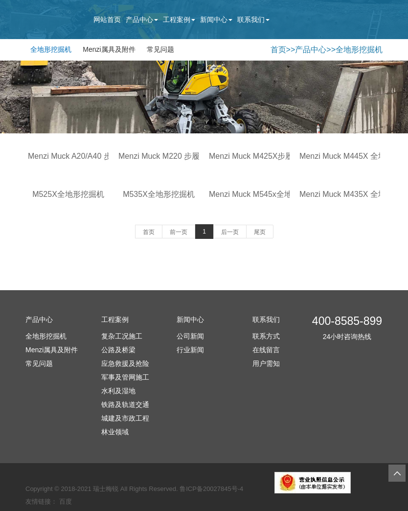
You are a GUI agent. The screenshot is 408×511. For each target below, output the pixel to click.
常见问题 (160, 49)
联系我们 (253, 19)
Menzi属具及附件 (109, 49)
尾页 (260, 232)
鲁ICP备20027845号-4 (211, 488)
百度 (65, 501)
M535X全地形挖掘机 (159, 194)
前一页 (178, 232)
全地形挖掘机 (50, 49)
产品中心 (142, 19)
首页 (278, 49)
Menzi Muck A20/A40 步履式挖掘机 (89, 156)
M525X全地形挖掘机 (68, 194)
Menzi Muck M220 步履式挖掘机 (174, 156)
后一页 (230, 232)
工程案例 (179, 19)
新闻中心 (216, 19)
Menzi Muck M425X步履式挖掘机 (267, 156)
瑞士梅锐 (105, 488)
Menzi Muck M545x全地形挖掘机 (266, 194)
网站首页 (107, 19)
